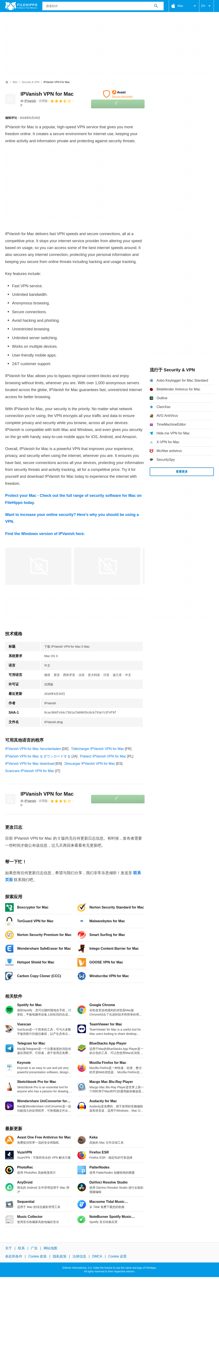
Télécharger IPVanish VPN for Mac (97, 749)
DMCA (97, 1256)
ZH (206, 6)
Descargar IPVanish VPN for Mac (90, 763)
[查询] (103, 6)
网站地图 (50, 1248)
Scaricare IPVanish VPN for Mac (29, 771)
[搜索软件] (156, 6)
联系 (21, 1248)
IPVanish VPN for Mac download (30, 763)
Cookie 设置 (117, 1256)
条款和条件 (13, 1256)
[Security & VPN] (30, 82)
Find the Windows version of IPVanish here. (45, 534)
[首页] (7, 82)
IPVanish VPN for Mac (47, 94)
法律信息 (79, 1256)
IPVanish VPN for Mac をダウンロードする (38, 756)
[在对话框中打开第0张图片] (38, 566)
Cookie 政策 (37, 1256)
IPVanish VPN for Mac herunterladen (33, 749)
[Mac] (15, 82)
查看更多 (182, 471)
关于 (8, 1248)
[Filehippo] (21, 6)
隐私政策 (60, 1256)
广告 (34, 1248)
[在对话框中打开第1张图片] (107, 566)
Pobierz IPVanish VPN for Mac (103, 756)
